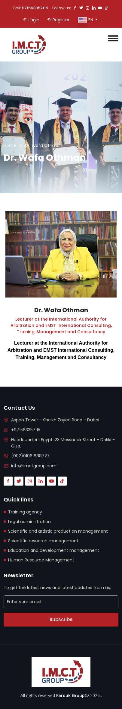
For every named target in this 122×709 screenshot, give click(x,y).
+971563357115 (25, 430)
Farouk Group (70, 695)
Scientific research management (43, 541)
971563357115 (35, 8)
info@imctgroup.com (33, 466)
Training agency (25, 512)
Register (58, 20)
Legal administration (29, 522)
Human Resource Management (41, 560)
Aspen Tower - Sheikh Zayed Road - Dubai (55, 420)
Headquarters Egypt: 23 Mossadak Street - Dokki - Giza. (63, 443)
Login (31, 20)
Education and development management (53, 550)
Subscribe (61, 619)
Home (10, 145)
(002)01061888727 (30, 456)
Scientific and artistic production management (58, 531)
